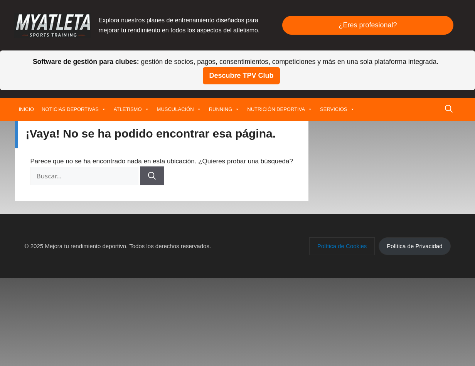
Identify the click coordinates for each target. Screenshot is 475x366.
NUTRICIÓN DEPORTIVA (279, 109)
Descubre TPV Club (241, 75)
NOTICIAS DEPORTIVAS (74, 109)
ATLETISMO (131, 109)
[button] (448, 109)
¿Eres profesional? (368, 25)
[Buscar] (152, 175)
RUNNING (224, 109)
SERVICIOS (337, 109)
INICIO (26, 109)
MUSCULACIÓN (179, 109)
